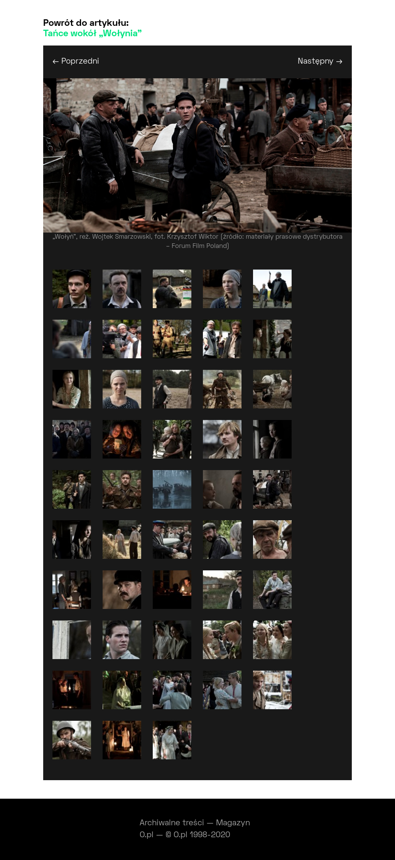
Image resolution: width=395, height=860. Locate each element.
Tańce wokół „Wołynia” (92, 34)
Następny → (320, 61)
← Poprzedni (75, 61)
